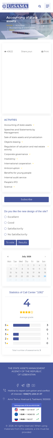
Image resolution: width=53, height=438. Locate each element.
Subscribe (26, 199)
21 (16, 276)
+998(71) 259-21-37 (32, 394)
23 (28, 276)
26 (45, 276)
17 (33, 272)
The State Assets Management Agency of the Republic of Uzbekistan (26, 371)
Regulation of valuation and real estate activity (24, 148)
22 (22, 276)
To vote (10, 242)
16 (28, 272)
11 (39, 269)
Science (8, 186)
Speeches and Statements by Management (19, 131)
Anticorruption (12, 168)
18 (39, 272)
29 (10, 265)
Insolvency (9, 158)
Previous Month (7, 256)
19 (45, 272)
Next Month (45, 256)
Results (23, 242)
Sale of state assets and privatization (23, 137)
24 (33, 276)
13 (10, 272)
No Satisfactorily (17, 234)
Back (11, 30)
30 (16, 265)
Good (11, 222)
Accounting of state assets (18, 125)
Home (9, 25)
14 (16, 272)
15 (22, 272)
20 (10, 276)
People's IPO (11, 182)
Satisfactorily (15, 228)
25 (39, 276)
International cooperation (17, 163)
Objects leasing (12, 142)
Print (45, 51)
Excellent (13, 216)
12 (45, 269)
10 (33, 269)
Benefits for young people (17, 172)
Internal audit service (15, 177)
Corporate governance (16, 154)
